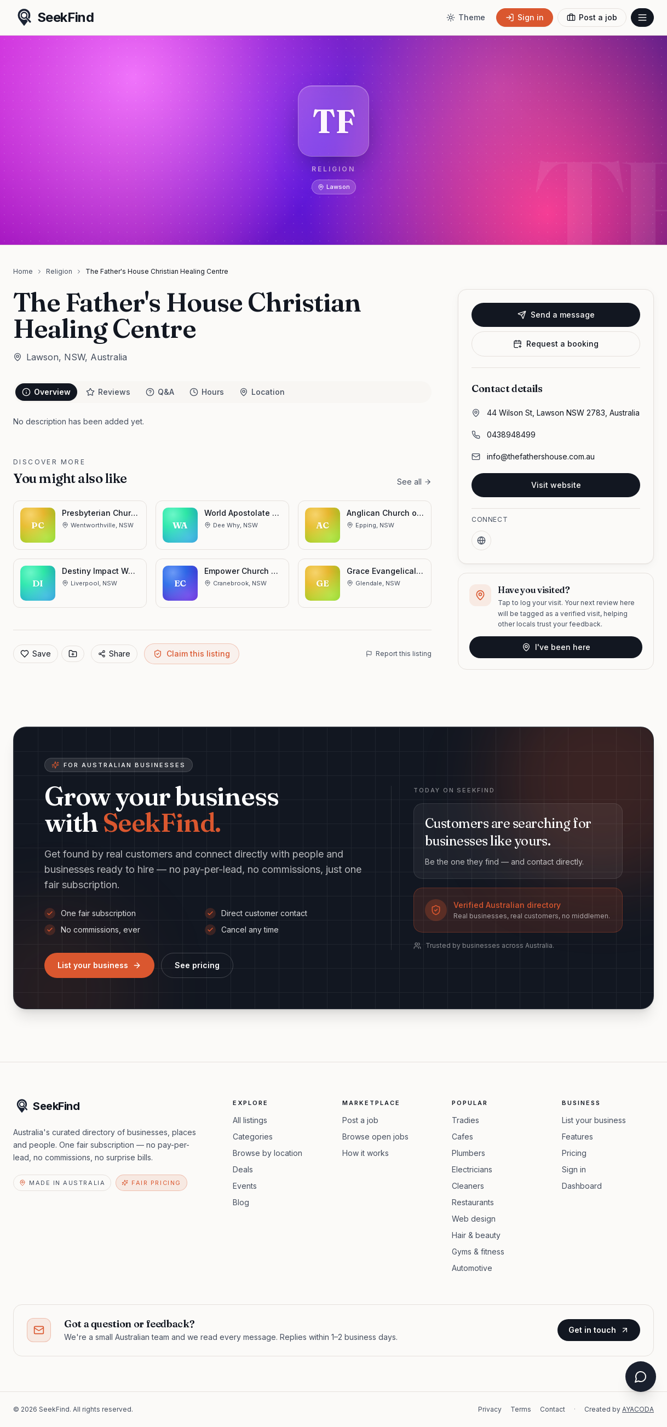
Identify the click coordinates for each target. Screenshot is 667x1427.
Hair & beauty (476, 1235)
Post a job (360, 1120)
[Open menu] (642, 17)
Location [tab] (262, 391)
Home (23, 271)
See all (414, 481)
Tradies (465, 1120)
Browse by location (267, 1153)
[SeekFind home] (53, 17)
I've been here (556, 647)
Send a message (556, 314)
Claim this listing (191, 653)
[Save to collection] (72, 654)
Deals (243, 1169)
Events (245, 1185)
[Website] (481, 540)
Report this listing (399, 653)
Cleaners (468, 1185)
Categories (253, 1136)
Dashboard (582, 1185)
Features (577, 1136)
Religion (59, 271)
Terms (520, 1409)
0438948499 (511, 434)
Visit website (556, 485)
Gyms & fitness (478, 1251)
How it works (365, 1153)
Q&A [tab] (160, 391)
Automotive (472, 1268)
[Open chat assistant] (640, 1376)
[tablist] (222, 392)
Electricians (472, 1169)
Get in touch (598, 1329)
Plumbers (468, 1153)
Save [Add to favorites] (35, 653)
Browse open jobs (375, 1136)
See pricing (197, 965)
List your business (99, 965)
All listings (250, 1120)
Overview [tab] (46, 391)
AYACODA (638, 1409)
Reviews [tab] (108, 391)
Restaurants (473, 1202)
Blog (241, 1202)
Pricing (574, 1153)
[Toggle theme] (466, 17)
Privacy (490, 1409)
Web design (474, 1218)
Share (114, 653)
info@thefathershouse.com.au (541, 456)
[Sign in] (524, 17)
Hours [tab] (206, 391)
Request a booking (556, 343)
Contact (552, 1409)
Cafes (462, 1136)
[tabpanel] (222, 421)
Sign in (574, 1169)
